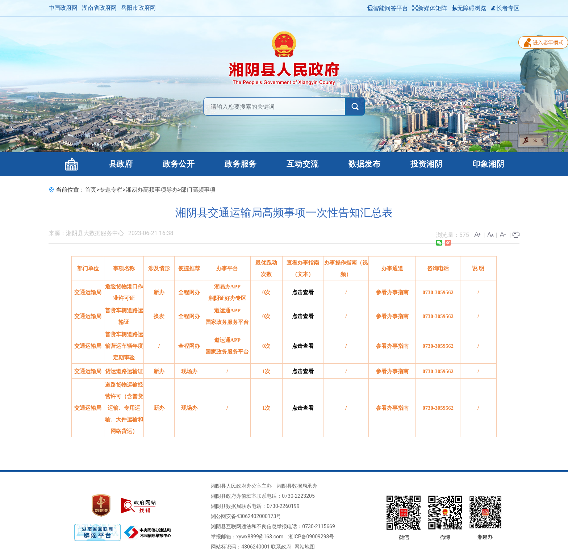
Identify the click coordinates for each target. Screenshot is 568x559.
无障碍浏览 (468, 8)
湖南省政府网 (99, 7)
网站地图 (305, 547)
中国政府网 (63, 7)
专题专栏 (110, 189)
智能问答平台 (387, 8)
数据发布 (364, 163)
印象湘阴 (488, 163)
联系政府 (281, 547)
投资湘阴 (426, 163)
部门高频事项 (198, 189)
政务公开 (179, 163)
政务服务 (240, 163)
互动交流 (302, 163)
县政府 (121, 163)
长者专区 (504, 8)
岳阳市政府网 (138, 7)
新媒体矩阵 (429, 8)
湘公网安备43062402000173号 (246, 516)
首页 (90, 189)
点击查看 (303, 292)
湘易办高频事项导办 (152, 189)
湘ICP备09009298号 (311, 536)
